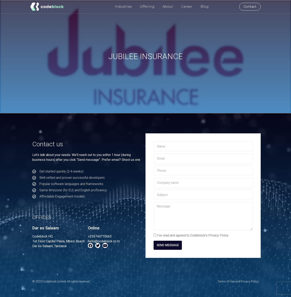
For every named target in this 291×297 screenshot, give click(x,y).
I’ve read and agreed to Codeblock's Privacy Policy (193, 235)
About (167, 6)
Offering (147, 6)
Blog (204, 6)
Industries (123, 6)
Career (186, 6)
